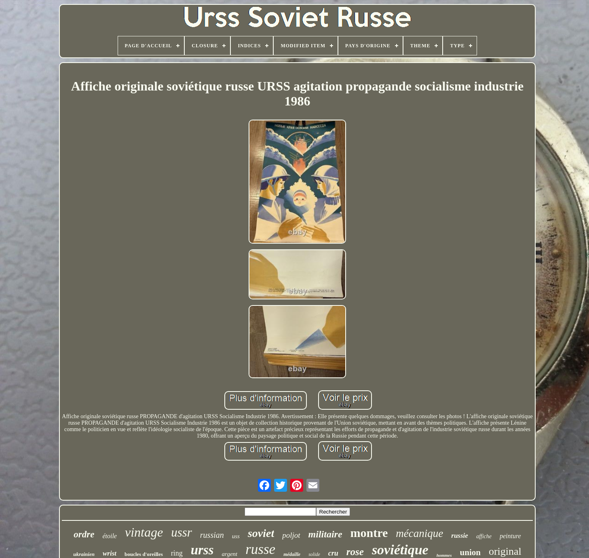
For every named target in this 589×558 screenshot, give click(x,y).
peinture (510, 536)
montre (369, 532)
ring (177, 553)
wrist (109, 553)
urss (202, 550)
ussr (181, 532)
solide (314, 554)
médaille (291, 554)
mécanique (419, 533)
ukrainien (84, 554)
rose (355, 551)
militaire (325, 534)
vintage (144, 532)
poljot (291, 535)
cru (333, 553)
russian (212, 535)
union (470, 552)
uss (236, 536)
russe (260, 549)
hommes (444, 555)
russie (459, 535)
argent (230, 554)
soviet (261, 533)
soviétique (400, 549)
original (505, 551)
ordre (84, 534)
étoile (109, 536)
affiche (484, 536)
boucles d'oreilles (144, 554)
